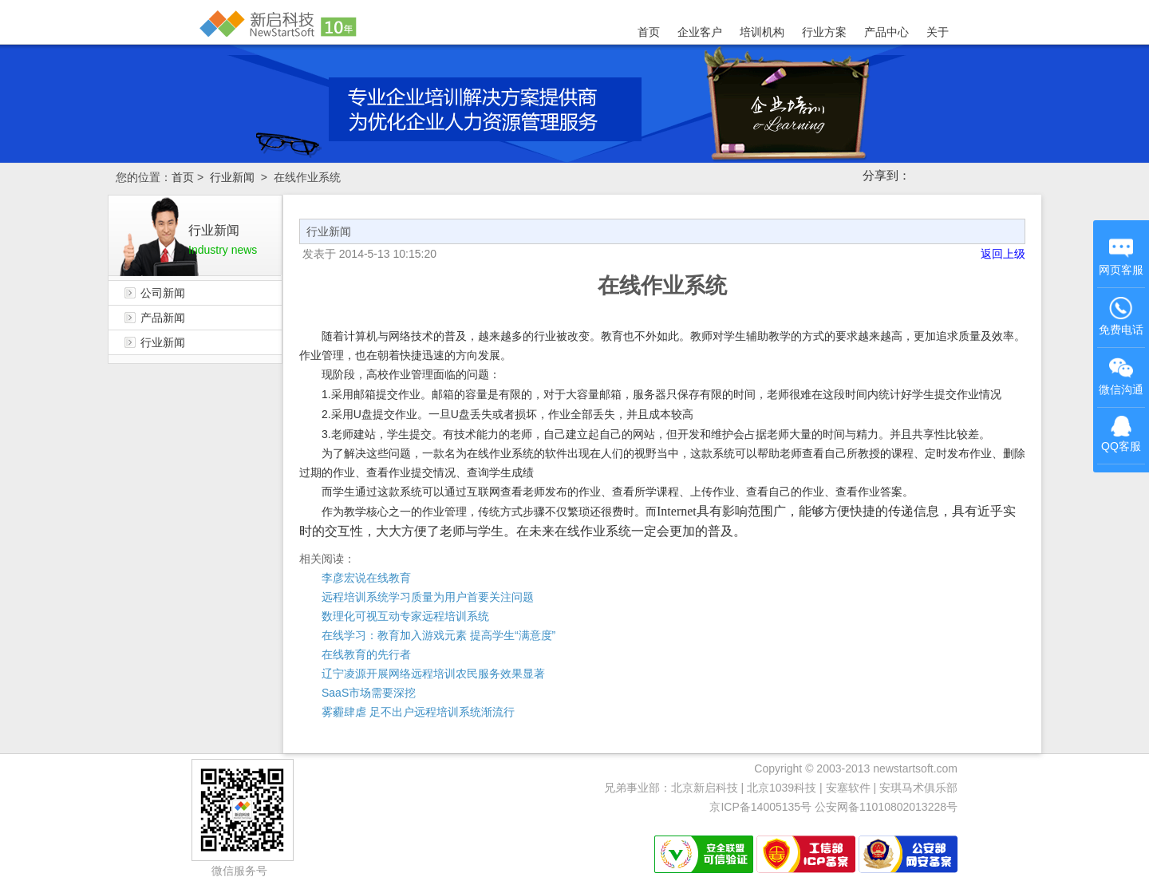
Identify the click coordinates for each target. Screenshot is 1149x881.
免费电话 (1121, 316)
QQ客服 (1121, 434)
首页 (649, 32)
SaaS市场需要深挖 (369, 692)
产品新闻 (162, 317)
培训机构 (762, 32)
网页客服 (1121, 256)
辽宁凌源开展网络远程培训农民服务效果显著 (433, 673)
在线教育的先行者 (366, 654)
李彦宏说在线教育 (366, 577)
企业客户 (699, 32)
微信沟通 (1122, 378)
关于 (937, 32)
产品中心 (886, 32)
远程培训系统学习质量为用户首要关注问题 (428, 597)
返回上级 (1003, 253)
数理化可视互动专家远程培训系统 (405, 616)
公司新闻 (162, 292)
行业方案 (824, 32)
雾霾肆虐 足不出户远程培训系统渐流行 (418, 711)
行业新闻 (232, 177)
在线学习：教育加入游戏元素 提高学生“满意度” (438, 635)
